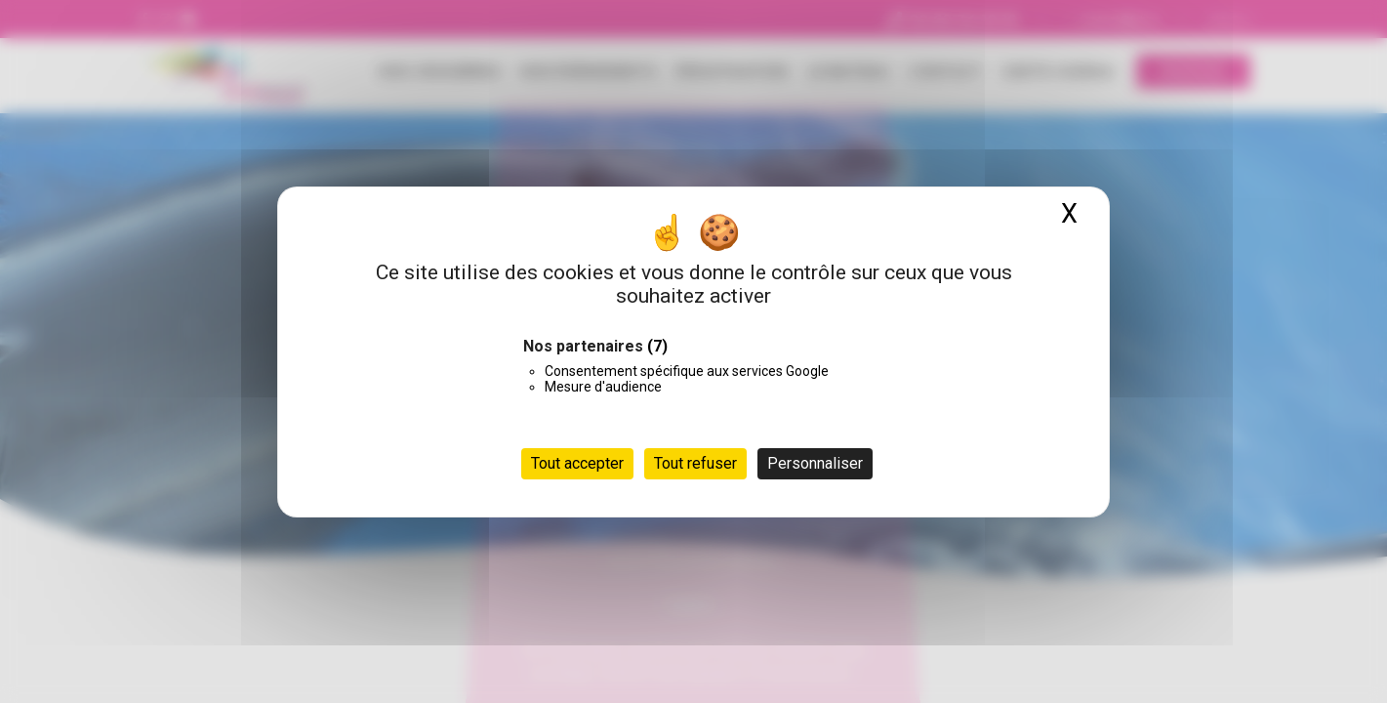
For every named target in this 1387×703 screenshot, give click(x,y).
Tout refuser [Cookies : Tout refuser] (695, 463)
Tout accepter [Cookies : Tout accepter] (577, 463)
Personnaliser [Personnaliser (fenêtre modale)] (815, 463)
